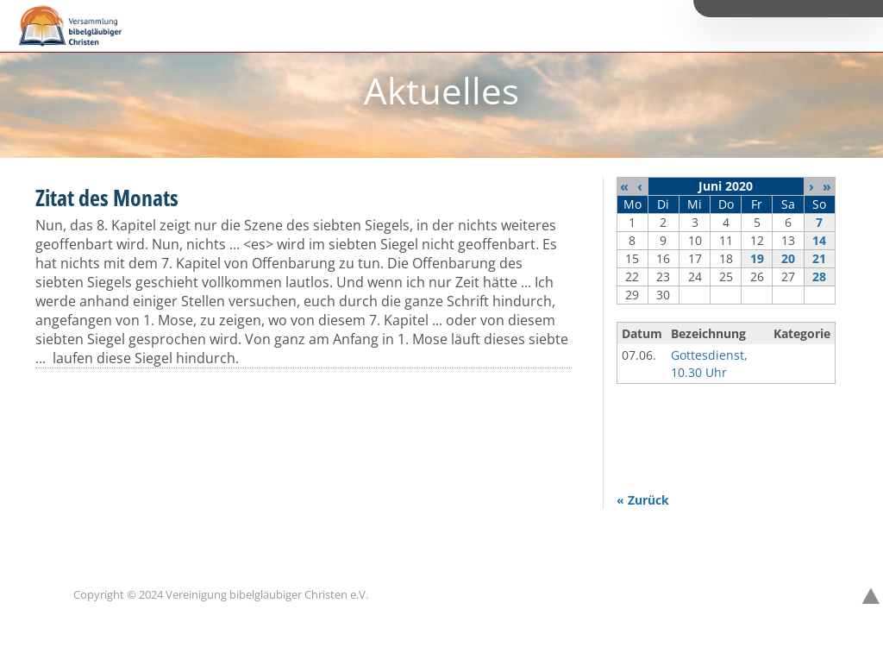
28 (819, 276)
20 (788, 258)
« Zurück (643, 500)
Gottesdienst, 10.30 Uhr (709, 363)
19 (757, 258)
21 (819, 258)
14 (819, 240)
